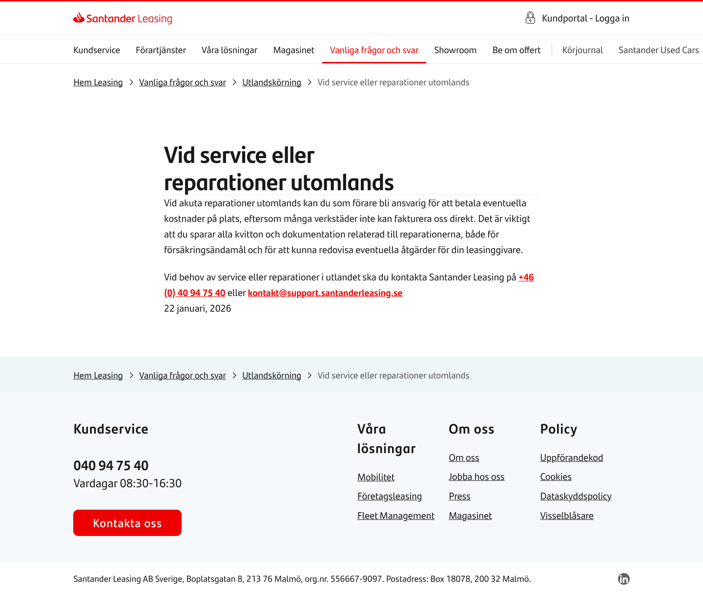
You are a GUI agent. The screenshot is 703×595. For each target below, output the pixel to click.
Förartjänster (161, 49)
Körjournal (582, 49)
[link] (81, 18)
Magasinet (294, 49)
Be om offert (517, 49)
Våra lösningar (229, 49)
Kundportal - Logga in (586, 18)
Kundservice (96, 49)
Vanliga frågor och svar (374, 49)
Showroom (455, 49)
